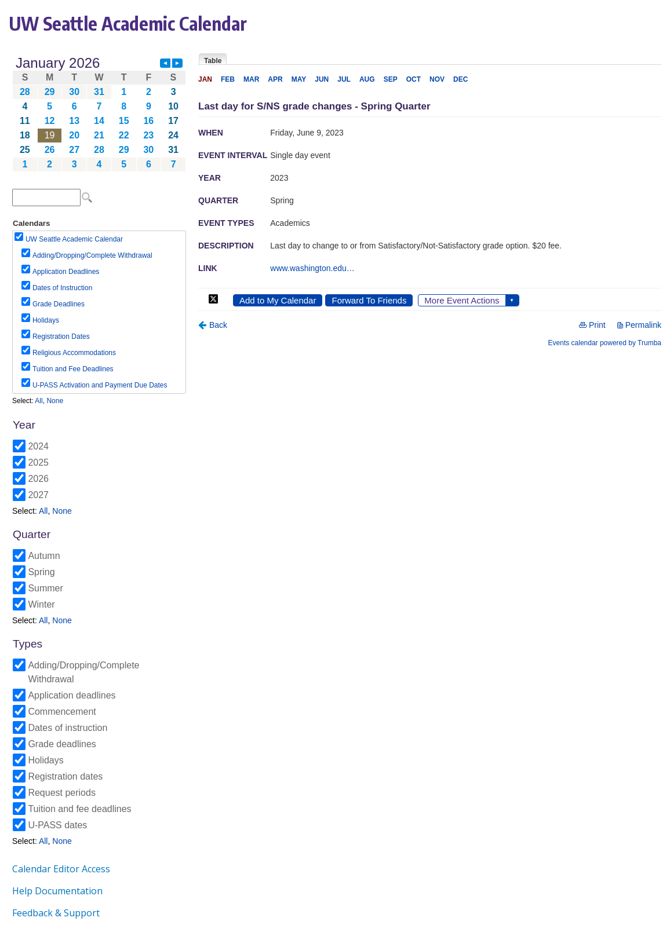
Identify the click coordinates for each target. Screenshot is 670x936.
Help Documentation (57, 890)
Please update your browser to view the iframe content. (99, 114)
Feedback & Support (56, 912)
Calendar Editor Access (61, 868)
